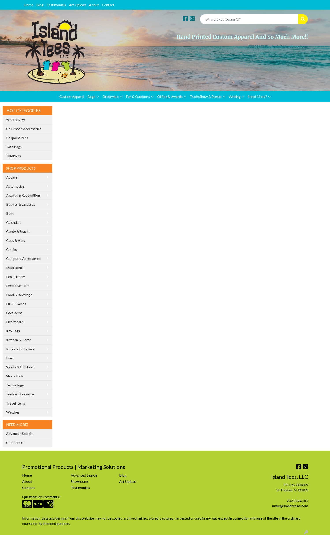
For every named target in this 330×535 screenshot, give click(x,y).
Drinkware (111, 96)
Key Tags (13, 331)
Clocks (11, 249)
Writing (235, 96)
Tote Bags (14, 147)
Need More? (257, 96)
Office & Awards (170, 96)
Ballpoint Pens (17, 138)
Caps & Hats (15, 240)
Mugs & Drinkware (20, 349)
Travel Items (15, 403)
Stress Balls (15, 376)
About (94, 5)
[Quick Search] (249, 19)
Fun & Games (16, 304)
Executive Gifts (17, 285)
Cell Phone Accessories (23, 129)
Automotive (15, 186)
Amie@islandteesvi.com (290, 46)
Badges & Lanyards (20, 204)
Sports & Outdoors (20, 367)
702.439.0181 (258, 46)
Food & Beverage (19, 295)
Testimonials (56, 5)
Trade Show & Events (206, 96)
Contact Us (14, 442)
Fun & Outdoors (138, 96)
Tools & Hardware (20, 394)
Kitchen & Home (18, 340)
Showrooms (80, 481)
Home (28, 5)
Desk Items (14, 267)
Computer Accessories (23, 258)
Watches (12, 412)
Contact (108, 5)
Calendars (13, 222)
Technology (15, 385)
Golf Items (14, 313)
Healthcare (14, 322)
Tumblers (13, 156)
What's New (15, 119)
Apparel (12, 177)
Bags (91, 96)
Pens (9, 358)
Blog (40, 5)
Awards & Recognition (23, 195)
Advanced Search (19, 433)
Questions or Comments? (41, 497)
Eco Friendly (15, 276)
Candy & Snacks (18, 231)
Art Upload (77, 5)
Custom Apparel (71, 96)
